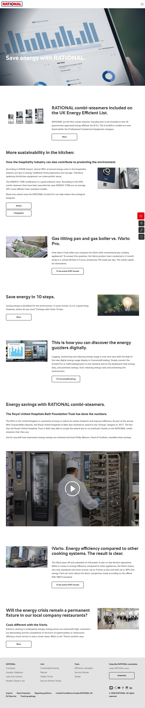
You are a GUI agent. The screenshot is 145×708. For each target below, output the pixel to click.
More (64, 137)
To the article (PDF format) (67, 271)
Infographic (19, 213)
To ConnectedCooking (66, 379)
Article (19, 206)
